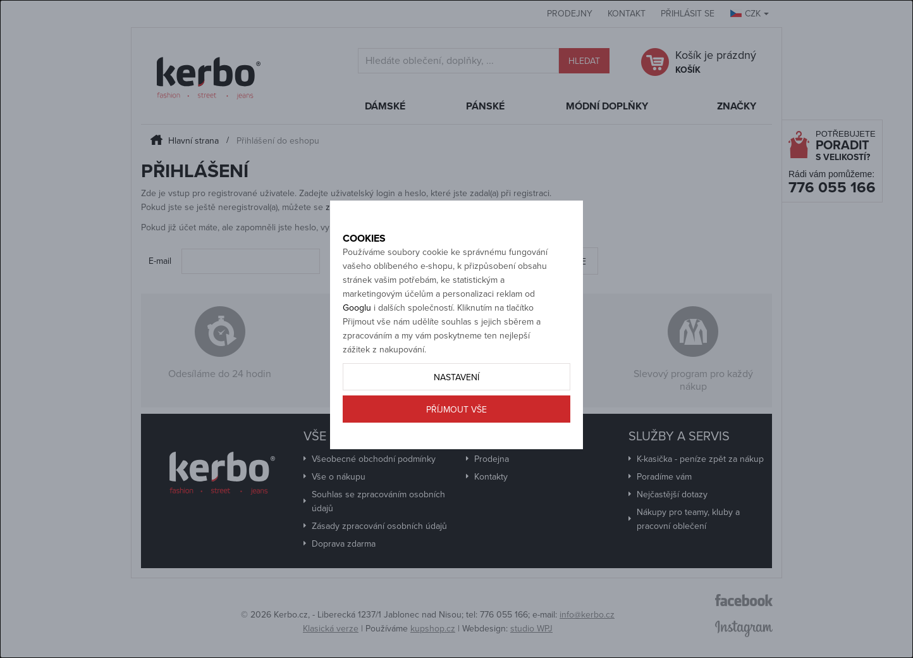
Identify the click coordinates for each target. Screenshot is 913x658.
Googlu (357, 350)
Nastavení (456, 419)
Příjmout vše (456, 452)
